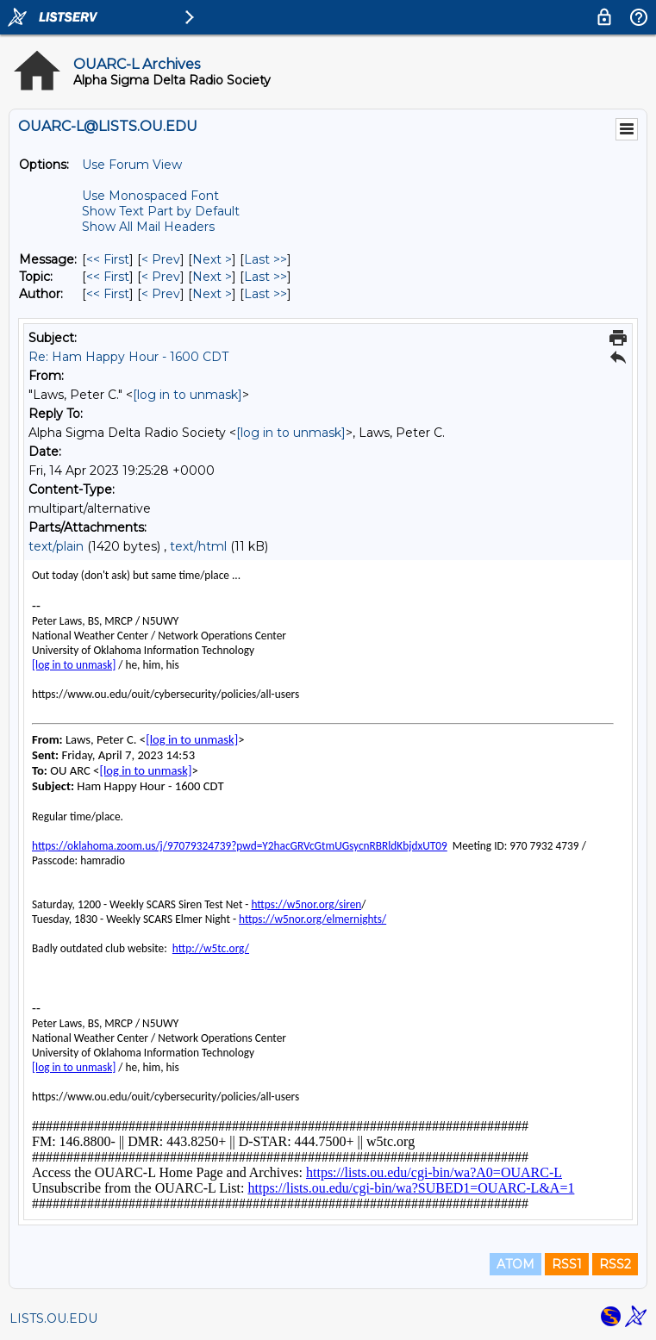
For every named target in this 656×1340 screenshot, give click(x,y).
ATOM (515, 1264)
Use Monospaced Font (150, 195)
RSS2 (615, 1264)
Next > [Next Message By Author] (212, 294)
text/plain (56, 546)
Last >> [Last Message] (265, 259)
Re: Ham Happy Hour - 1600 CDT (128, 357)
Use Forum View (132, 164)
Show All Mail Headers (148, 226)
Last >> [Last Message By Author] (265, 294)
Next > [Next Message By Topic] (212, 276)
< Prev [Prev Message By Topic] (160, 276)
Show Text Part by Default (161, 211)
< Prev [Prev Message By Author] (160, 294)
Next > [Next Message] (212, 259)
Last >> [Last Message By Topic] (265, 276)
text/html (198, 546)
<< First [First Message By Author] (107, 294)
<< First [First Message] (107, 259)
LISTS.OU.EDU (53, 1318)
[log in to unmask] (187, 394)
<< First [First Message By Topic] (107, 276)
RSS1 (567, 1264)
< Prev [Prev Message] (160, 259)
